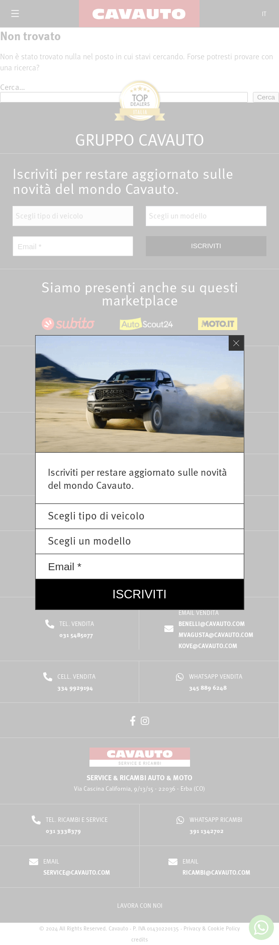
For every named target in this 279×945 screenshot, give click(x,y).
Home (94, 37)
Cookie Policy (224, 928)
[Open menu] (15, 14)
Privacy (192, 928)
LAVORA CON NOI (139, 905)
